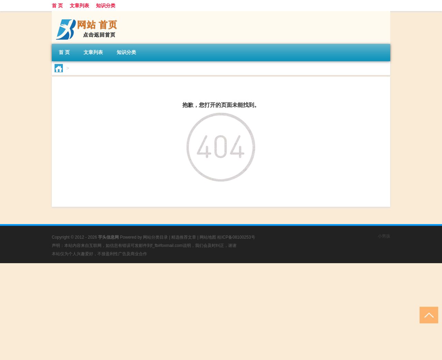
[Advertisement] (207, 311)
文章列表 (79, 5)
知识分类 (105, 5)
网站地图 (208, 237)
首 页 (57, 5)
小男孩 (384, 236)
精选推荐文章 (183, 237)
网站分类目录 (155, 237)
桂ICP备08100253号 (236, 237)
